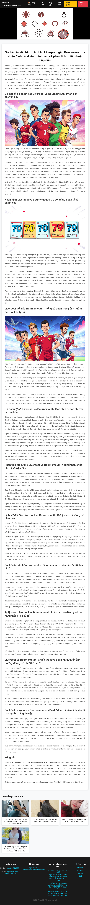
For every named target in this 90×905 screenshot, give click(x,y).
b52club (80, 868)
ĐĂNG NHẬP (68, 4)
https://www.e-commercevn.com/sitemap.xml (33, 869)
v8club (80, 873)
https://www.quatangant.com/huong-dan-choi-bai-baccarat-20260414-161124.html (57, 877)
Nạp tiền (50, 4)
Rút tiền (59, 4)
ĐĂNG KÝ (81, 4)
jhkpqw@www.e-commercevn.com (10, 872)
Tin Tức (42, 4)
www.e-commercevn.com (11, 4)
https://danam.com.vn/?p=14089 (57, 871)
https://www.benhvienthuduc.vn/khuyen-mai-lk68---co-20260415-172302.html (57, 893)
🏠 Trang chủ (31, 4)
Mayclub (80, 870)
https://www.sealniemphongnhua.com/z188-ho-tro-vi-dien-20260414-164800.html (58, 886)
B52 (80, 876)
